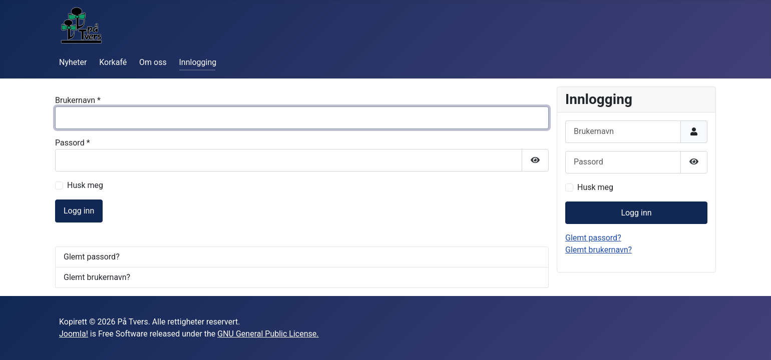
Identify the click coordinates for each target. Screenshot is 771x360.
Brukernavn (78, 100)
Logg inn (79, 211)
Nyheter (73, 62)
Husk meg (85, 185)
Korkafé (113, 62)
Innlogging (198, 62)
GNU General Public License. (267, 333)
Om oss (153, 62)
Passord (72, 143)
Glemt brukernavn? (97, 277)
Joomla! (73, 333)
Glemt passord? (92, 257)
